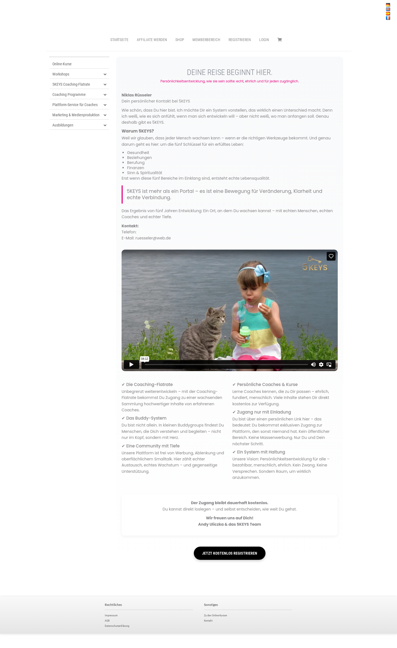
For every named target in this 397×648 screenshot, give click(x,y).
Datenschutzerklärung (117, 625)
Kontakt (208, 620)
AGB (107, 620)
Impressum (111, 615)
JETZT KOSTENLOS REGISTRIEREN (229, 553)
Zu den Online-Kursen (215, 615)
